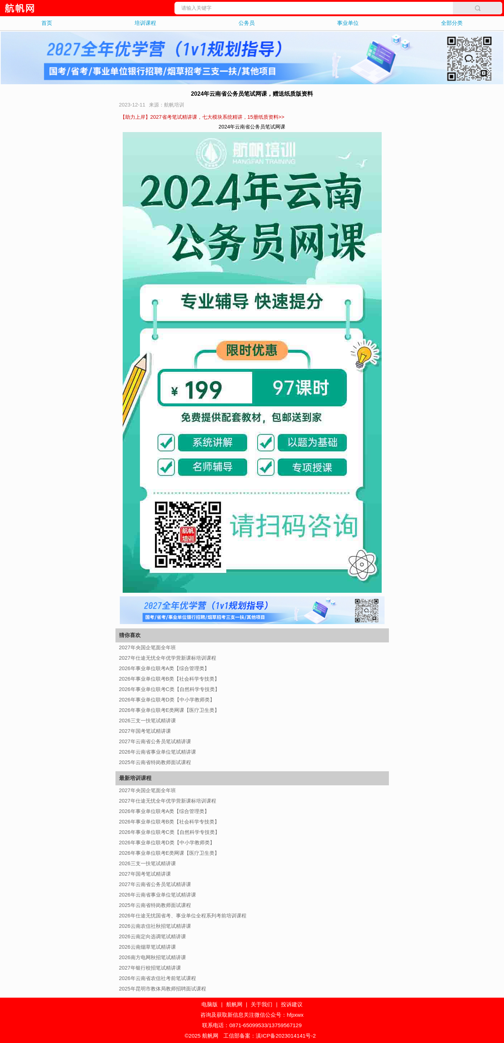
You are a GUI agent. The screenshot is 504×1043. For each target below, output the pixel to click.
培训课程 (145, 23)
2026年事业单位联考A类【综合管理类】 (164, 668)
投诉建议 (292, 1004)
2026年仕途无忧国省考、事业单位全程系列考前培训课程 (182, 915)
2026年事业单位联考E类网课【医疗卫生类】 (169, 710)
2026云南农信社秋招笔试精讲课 (155, 926)
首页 (46, 23)
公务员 (247, 23)
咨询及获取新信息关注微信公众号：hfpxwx (252, 1015)
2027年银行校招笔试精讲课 (150, 968)
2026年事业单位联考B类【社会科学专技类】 (169, 679)
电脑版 (209, 1004)
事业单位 (348, 23)
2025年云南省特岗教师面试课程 (155, 762)
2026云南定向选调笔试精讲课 (152, 936)
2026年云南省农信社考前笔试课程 (157, 978)
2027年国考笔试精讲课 (145, 731)
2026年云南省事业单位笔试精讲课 (157, 752)
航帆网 (234, 1004)
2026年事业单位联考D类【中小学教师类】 (167, 700)
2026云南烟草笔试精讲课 (147, 947)
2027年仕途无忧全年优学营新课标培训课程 (167, 658)
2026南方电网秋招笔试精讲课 (152, 957)
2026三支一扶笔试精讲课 (147, 720)
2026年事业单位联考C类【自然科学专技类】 (169, 689)
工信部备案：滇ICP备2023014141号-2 (269, 1036)
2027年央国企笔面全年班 (147, 647)
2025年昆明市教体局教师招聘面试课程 (162, 989)
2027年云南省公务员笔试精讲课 (155, 741)
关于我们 (261, 1004)
